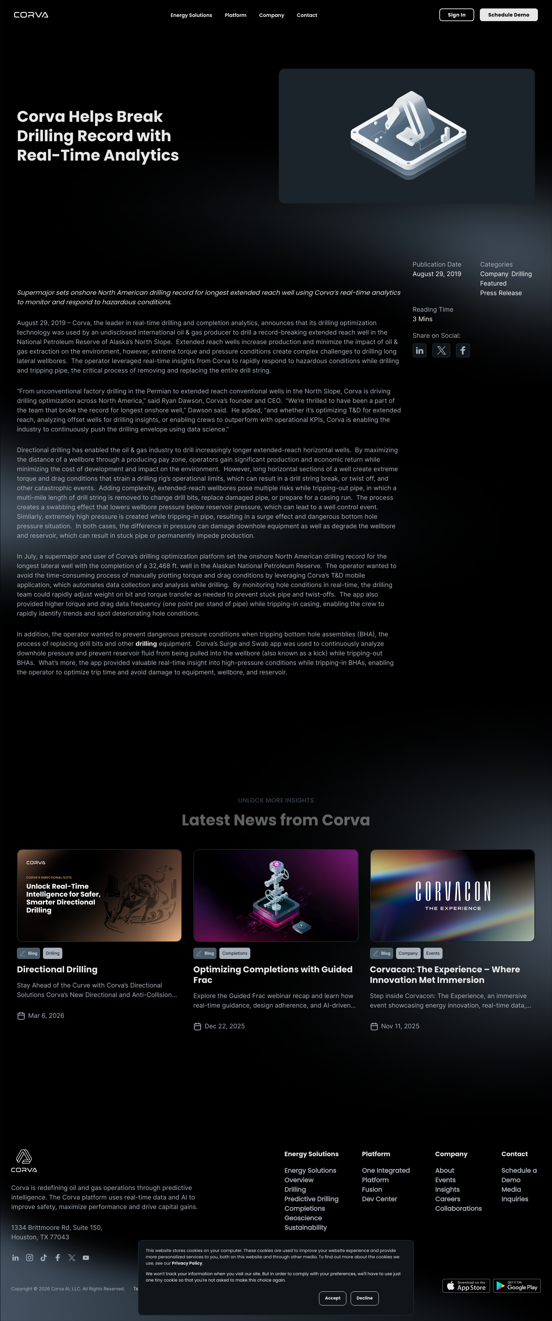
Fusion (372, 1189)
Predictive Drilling (311, 1199)
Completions (304, 1208)
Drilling (295, 1189)
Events (445, 1180)
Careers (447, 1199)
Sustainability (305, 1227)
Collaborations (458, 1208)
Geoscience (303, 1218)
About (444, 1170)
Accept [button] (332, 1298)
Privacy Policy (187, 1263)
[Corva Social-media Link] (15, 1257)
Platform (235, 15)
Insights (447, 1189)
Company (271, 15)
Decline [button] (365, 1298)
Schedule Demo (508, 14)
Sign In (457, 14)
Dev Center (379, 1199)
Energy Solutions (191, 15)
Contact (307, 15)
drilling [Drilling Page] (146, 644)
